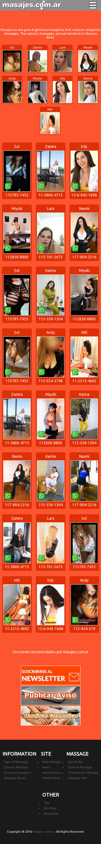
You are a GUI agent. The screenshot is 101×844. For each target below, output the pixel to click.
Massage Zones (15, 778)
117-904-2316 (84, 257)
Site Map (50, 808)
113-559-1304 (51, 319)
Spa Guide (75, 761)
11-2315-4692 (84, 381)
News (46, 767)
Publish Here (51, 778)
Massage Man (77, 778)
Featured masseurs (17, 772)
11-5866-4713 (51, 195)
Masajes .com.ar (43, 831)
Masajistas (51, 813)
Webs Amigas (51, 761)
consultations (52, 772)
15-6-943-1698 (84, 195)
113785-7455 (16, 195)
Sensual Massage (80, 767)
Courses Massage (16, 767)
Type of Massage (16, 761)
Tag (46, 802)
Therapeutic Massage (83, 772)
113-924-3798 (51, 381)
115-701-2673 (51, 257)
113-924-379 (84, 629)
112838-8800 (16, 257)
